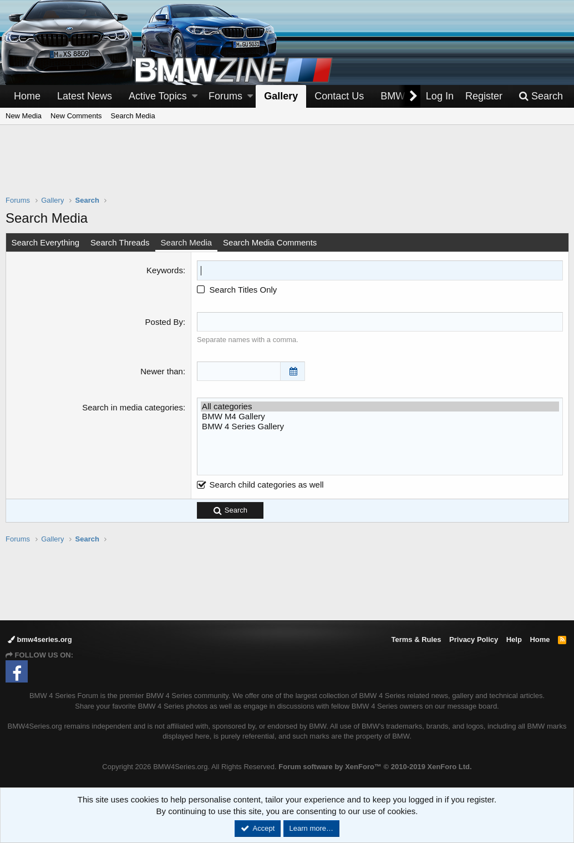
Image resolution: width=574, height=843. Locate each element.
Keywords (164, 270)
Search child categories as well (260, 484)
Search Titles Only (237, 289)
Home (27, 96)
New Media (24, 116)
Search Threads (120, 242)
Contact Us (339, 96)
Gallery (281, 96)
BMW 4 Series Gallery (379, 426)
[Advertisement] (287, 167)
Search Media (133, 116)
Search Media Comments (270, 242)
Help (514, 639)
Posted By (164, 321)
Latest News (84, 96)
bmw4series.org (40, 639)
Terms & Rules (416, 639)
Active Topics (158, 96)
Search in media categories (132, 407)
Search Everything (46, 242)
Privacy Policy (473, 639)
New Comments (75, 116)
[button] (194, 96)
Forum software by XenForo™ (374, 766)
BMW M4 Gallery (379, 417)
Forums (225, 96)
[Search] (540, 96)
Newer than (161, 371)
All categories (379, 407)
